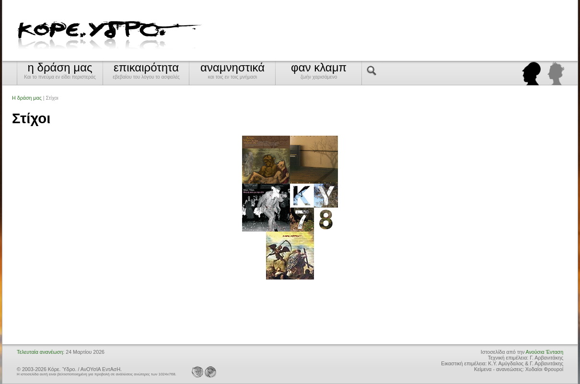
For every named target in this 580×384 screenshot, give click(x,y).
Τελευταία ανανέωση (40, 352)
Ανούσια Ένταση (544, 352)
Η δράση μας (27, 98)
